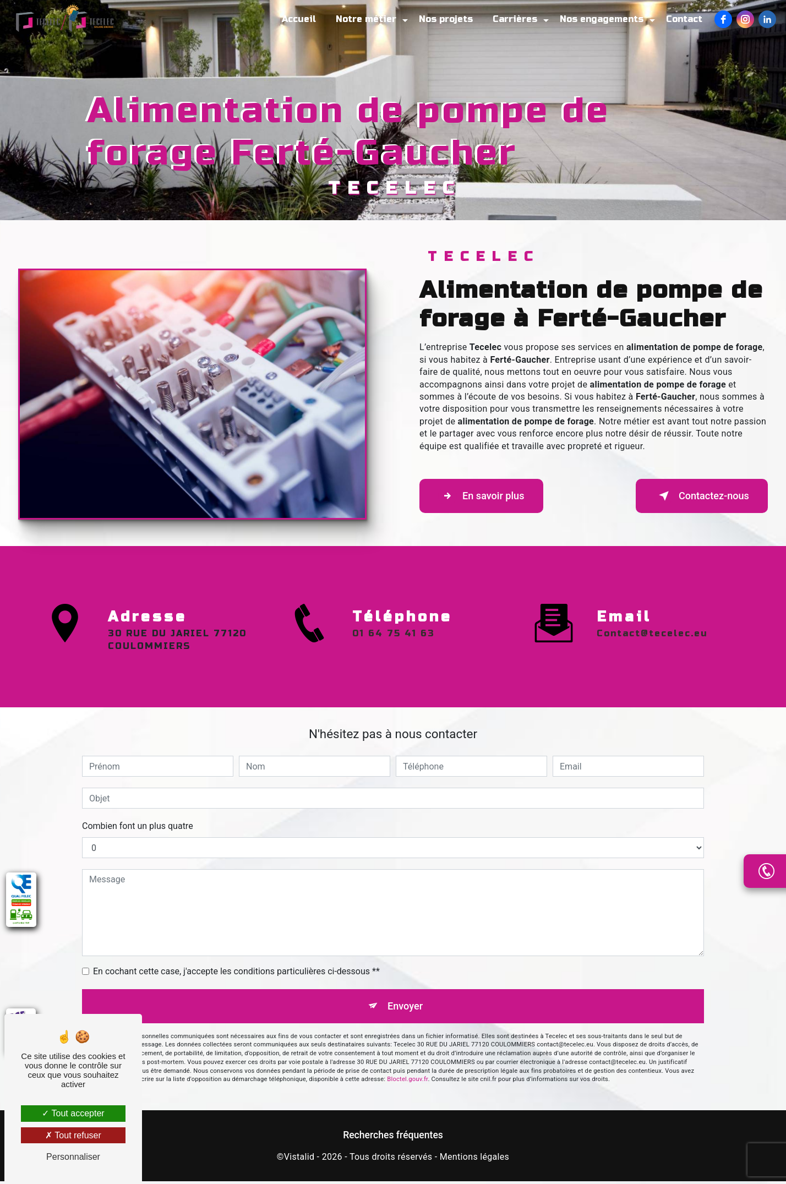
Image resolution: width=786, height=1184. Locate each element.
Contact (683, 19)
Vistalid (299, 1159)
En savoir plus (487, 496)
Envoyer (405, 1007)
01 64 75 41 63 (393, 664)
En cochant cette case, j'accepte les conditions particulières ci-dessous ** (236, 971)
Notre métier (365, 19)
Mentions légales (474, 1159)
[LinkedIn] (766, 19)
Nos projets (445, 19)
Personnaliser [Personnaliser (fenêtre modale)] (73, 1156)
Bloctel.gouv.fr (407, 1081)
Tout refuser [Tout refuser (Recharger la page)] (73, 1135)
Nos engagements (600, 19)
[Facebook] (722, 19)
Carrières (514, 19)
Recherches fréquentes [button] (393, 1137)
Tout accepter (73, 1113)
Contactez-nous (695, 496)
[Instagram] (744, 19)
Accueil (298, 19)
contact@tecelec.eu (652, 602)
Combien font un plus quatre (137, 826)
